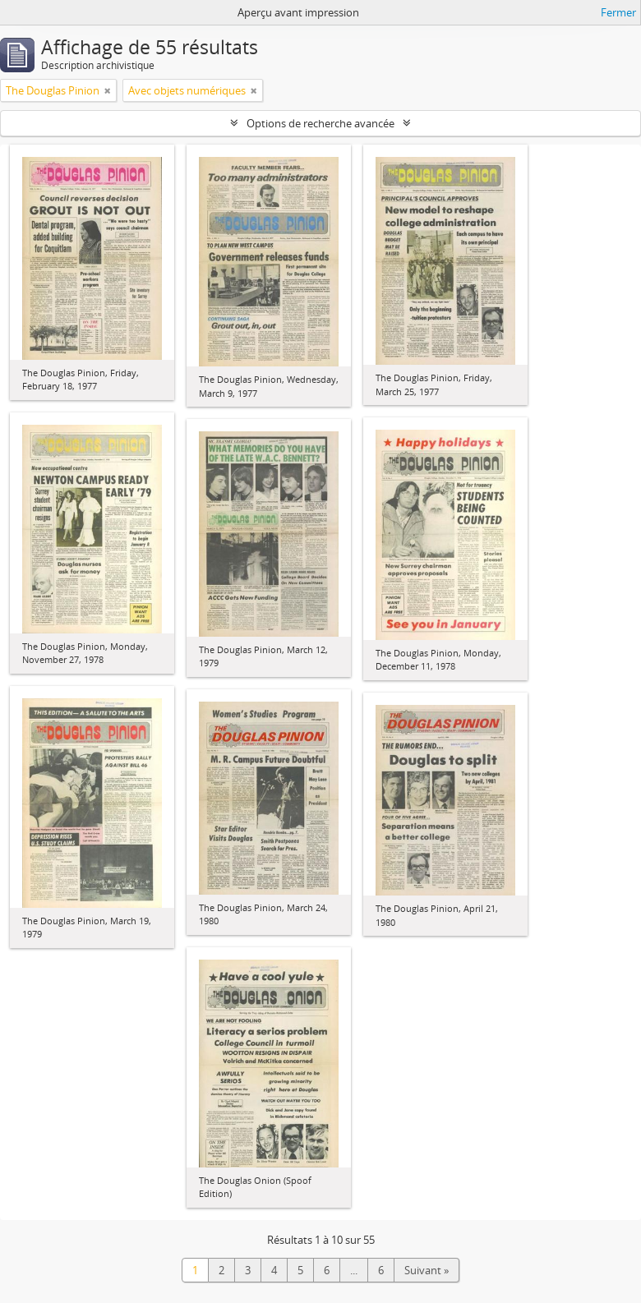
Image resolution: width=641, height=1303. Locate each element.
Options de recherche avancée (320, 123)
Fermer (618, 12)
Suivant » (426, 1270)
